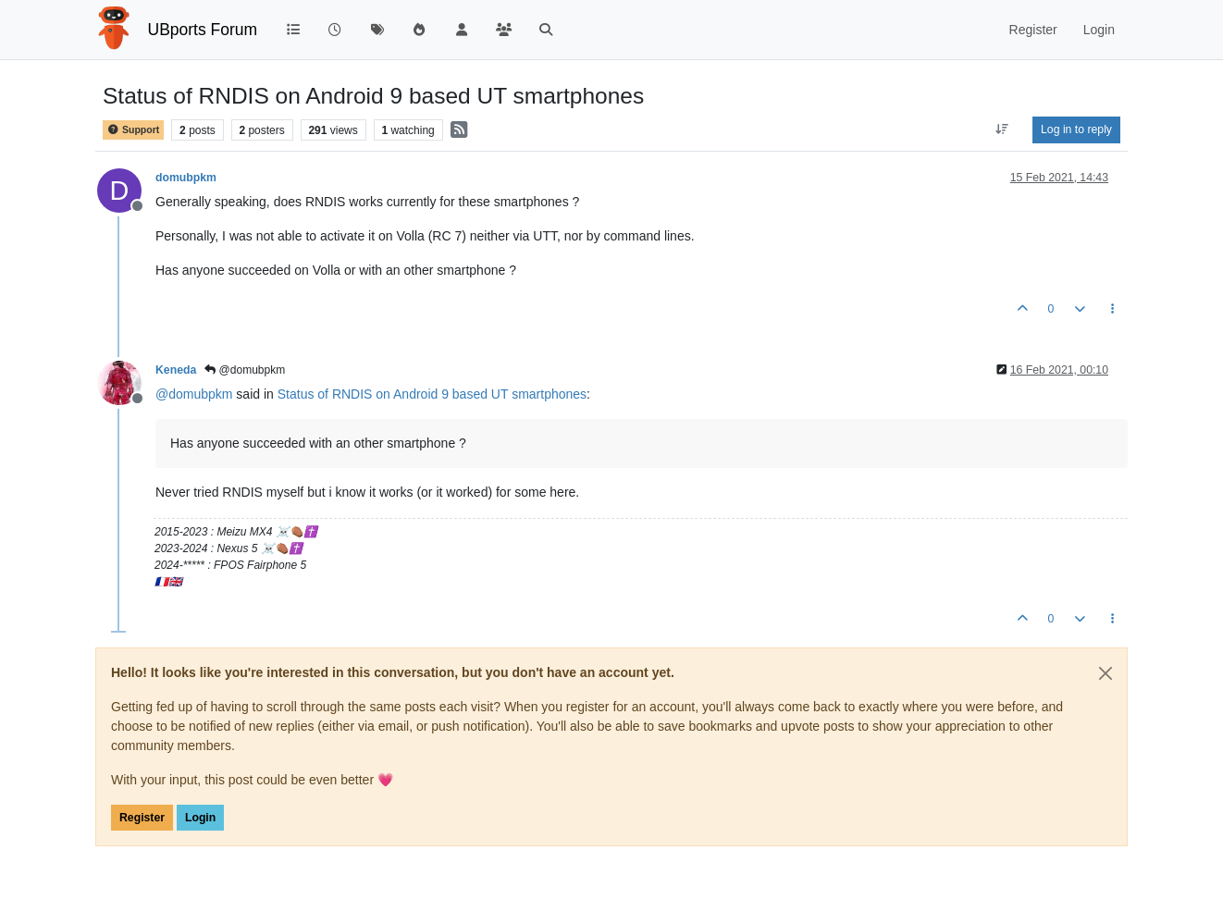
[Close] (1105, 673)
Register (142, 817)
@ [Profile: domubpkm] (193, 394)
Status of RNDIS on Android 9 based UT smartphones (432, 394)
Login (200, 817)
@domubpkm (244, 369)
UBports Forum (203, 29)
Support (133, 130)
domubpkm (185, 177)
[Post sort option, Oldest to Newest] (1002, 129)
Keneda (175, 369)
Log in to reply (1076, 129)
